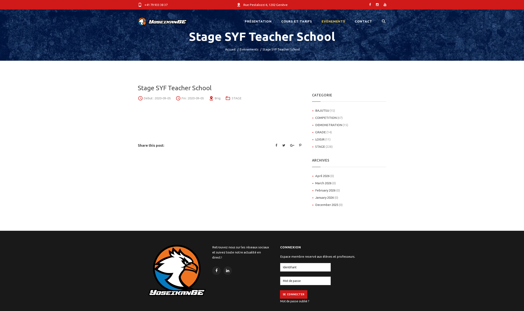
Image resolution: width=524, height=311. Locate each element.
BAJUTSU (325, 110)
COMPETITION (329, 118)
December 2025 (329, 205)
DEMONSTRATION (331, 125)
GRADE (323, 132)
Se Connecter (294, 294)
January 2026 (326, 197)
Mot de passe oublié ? (294, 301)
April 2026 (324, 176)
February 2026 (327, 190)
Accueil (230, 49)
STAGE (237, 98)
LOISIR (323, 139)
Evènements (249, 49)
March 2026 (325, 183)
